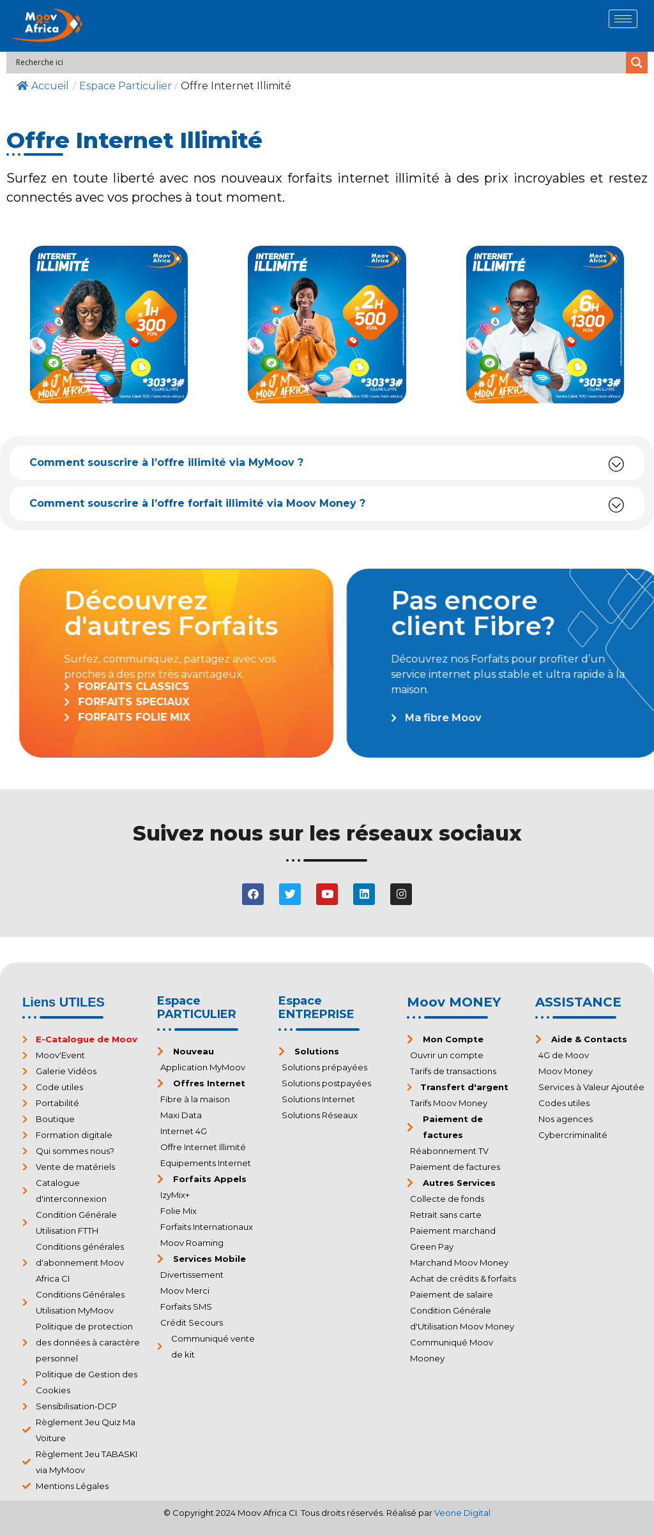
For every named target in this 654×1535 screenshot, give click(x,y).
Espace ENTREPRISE (316, 1008)
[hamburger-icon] (623, 19)
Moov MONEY (454, 1002)
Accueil (43, 86)
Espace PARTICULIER (196, 1008)
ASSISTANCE (578, 1002)
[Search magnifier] (637, 62)
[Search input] (319, 62)
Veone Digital (462, 1513)
